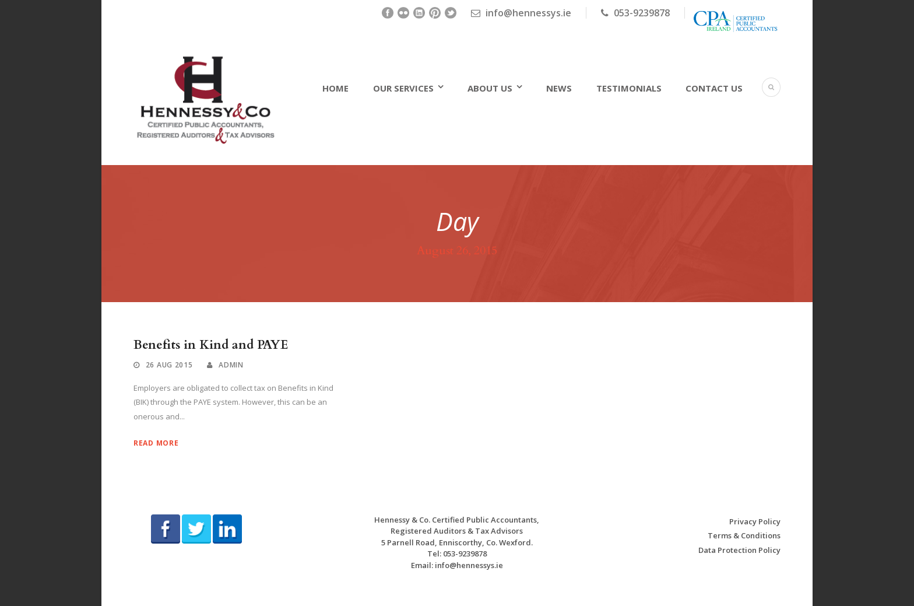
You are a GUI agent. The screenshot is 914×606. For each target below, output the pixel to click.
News (559, 88)
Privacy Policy (755, 521)
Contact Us (714, 88)
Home (335, 88)
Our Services (403, 88)
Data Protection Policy (739, 550)
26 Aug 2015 (169, 365)
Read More (155, 443)
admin (231, 365)
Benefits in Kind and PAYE (210, 345)
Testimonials (629, 88)
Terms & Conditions (744, 535)
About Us (489, 88)
